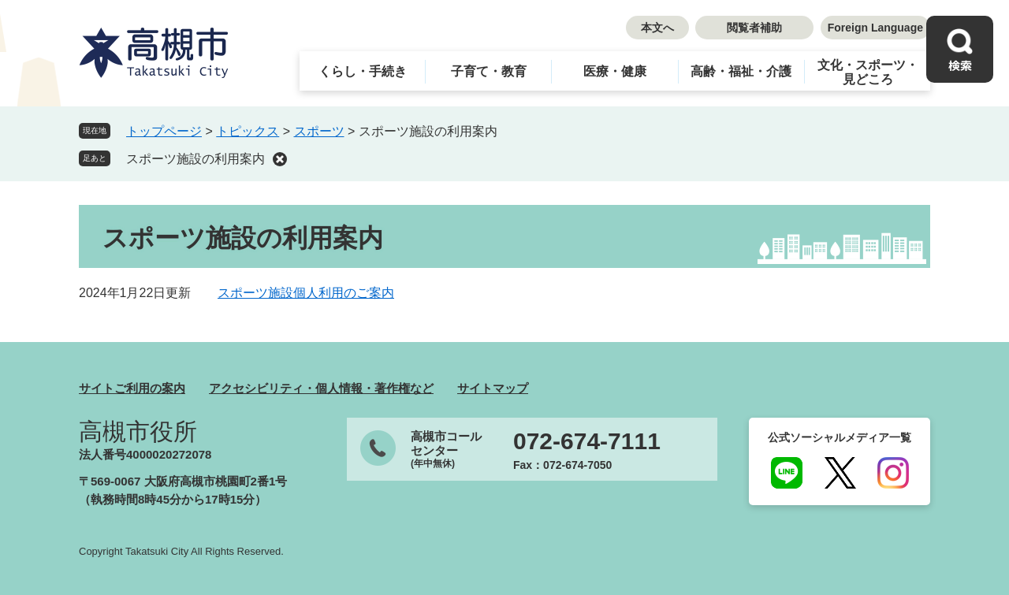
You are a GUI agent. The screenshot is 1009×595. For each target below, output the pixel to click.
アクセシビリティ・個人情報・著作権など (321, 388)
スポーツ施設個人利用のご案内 (306, 292)
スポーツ (319, 131)
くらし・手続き (362, 71)
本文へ (657, 27)
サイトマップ (492, 388)
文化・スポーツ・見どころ (867, 72)
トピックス (247, 131)
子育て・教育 (489, 71)
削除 (280, 159)
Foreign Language (875, 27)
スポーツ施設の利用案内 (195, 158)
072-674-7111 (587, 441)
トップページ (164, 131)
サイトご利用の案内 (132, 388)
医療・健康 (614, 71)
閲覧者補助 (754, 27)
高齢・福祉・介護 (741, 71)
